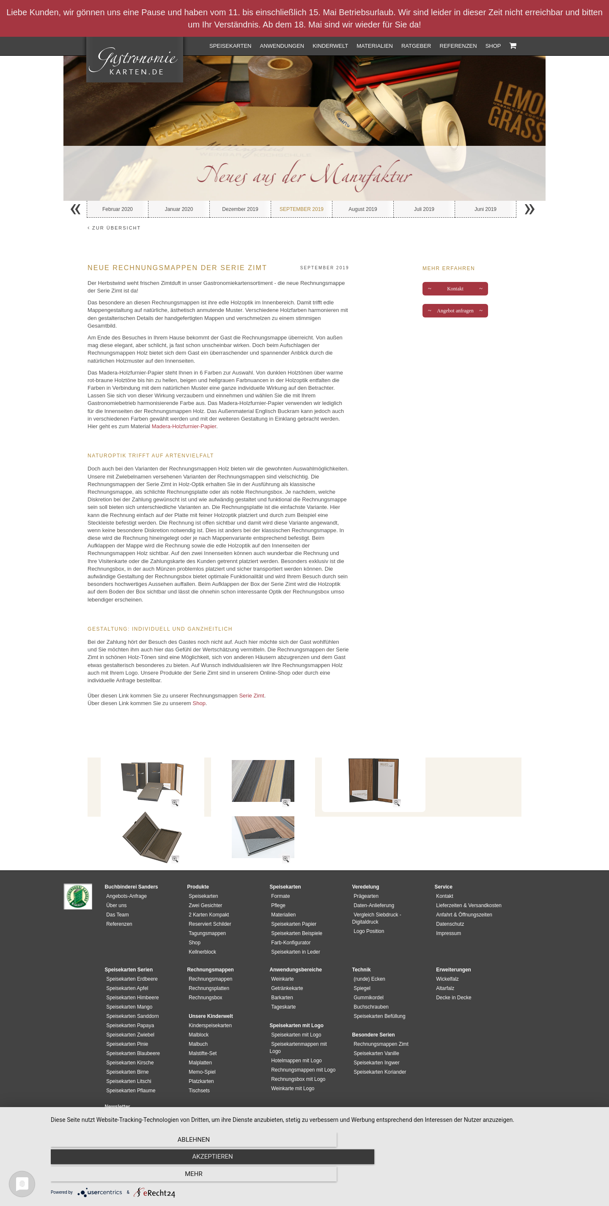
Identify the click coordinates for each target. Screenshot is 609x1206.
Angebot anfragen (455, 310)
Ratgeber (416, 46)
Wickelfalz (446, 957)
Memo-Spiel (200, 1050)
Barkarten (281, 976)
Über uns (115, 883)
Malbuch (196, 1022)
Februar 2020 (117, 209)
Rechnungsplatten (207, 966)
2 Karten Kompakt (207, 893)
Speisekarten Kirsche (128, 1041)
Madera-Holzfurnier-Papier (184, 426)
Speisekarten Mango (128, 985)
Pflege (277, 883)
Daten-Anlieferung (372, 883)
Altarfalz (444, 966)
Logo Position (367, 909)
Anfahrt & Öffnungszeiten (463, 893)
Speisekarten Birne (126, 1050)
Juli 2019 (424, 209)
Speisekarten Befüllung (378, 994)
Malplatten (199, 1041)
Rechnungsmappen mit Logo (302, 1041)
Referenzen (458, 46)
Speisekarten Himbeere (131, 976)
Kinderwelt (330, 46)
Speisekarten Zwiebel (129, 1013)
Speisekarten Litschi (127, 1059)
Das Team (116, 893)
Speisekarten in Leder (294, 930)
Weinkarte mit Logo (291, 1059)
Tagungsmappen (206, 911)
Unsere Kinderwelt (209, 994)
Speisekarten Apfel (126, 966)
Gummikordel (367, 976)
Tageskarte (282, 985)
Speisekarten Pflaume (129, 1069)
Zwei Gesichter (204, 883)
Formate (279, 874)
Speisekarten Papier (292, 902)
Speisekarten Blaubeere (132, 1031)
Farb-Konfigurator (289, 921)
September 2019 (302, 209)
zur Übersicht (114, 227)
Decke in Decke (452, 976)
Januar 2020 (179, 209)
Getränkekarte (286, 966)
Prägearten (364, 874)
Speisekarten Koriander (378, 1050)
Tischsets (197, 1069)
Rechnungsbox (204, 976)
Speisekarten (230, 46)
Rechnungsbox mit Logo (297, 1050)
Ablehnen (133, 1177)
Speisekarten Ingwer (375, 1041)
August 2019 (362, 209)
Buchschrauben (369, 985)
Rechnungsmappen (209, 957)
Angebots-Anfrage (125, 874)
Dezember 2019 (240, 209)
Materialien (375, 46)
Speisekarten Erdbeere (130, 957)
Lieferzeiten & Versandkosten (467, 883)
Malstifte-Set (201, 1031)
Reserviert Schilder (208, 902)
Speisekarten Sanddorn (131, 994)
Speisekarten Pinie (126, 1022)
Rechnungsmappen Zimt (379, 1022)
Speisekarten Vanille (375, 1031)
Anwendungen (282, 46)
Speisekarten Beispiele (295, 911)
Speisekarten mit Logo (295, 1013)
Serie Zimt (251, 695)
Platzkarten (199, 1059)
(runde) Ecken (368, 957)
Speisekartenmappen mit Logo (304, 1022)
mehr (518, 1177)
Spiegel (360, 966)
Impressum (447, 911)
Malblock (197, 1013)
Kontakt (455, 288)
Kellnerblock (201, 930)
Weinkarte (281, 957)
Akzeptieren (325, 1177)
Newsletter (117, 1085)
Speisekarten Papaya (129, 1003)
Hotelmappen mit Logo (295, 1031)
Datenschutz (449, 902)
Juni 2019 (486, 209)
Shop (493, 46)
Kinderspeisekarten (208, 1003)
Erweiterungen (452, 948)
